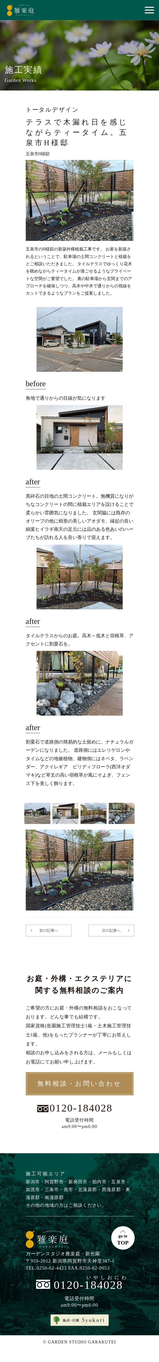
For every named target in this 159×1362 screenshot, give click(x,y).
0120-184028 (81, 1108)
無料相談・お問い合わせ (79, 1083)
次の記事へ (111, 931)
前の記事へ (48, 931)
